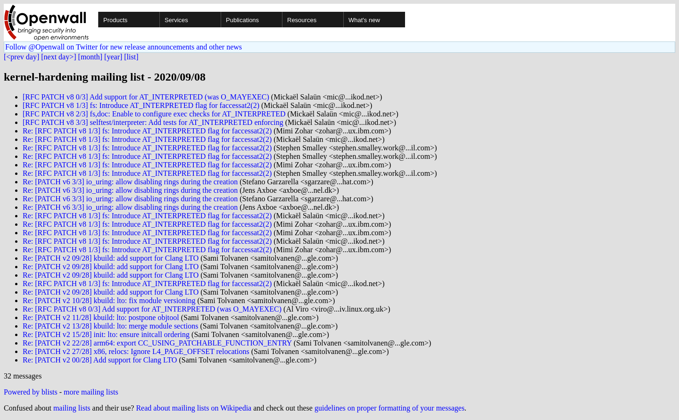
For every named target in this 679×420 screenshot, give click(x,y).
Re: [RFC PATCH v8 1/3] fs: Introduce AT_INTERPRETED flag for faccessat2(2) (147, 131)
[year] (113, 57)
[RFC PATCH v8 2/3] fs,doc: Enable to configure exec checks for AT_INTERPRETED (154, 114)
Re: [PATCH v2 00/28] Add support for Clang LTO (100, 360)
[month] (90, 57)
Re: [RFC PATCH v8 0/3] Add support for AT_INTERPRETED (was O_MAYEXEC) (152, 309)
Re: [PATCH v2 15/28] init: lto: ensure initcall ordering (106, 334)
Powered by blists (31, 392)
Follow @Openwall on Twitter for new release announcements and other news (123, 47)
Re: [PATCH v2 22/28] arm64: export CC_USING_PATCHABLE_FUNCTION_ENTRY (157, 343)
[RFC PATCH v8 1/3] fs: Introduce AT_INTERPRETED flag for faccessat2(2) (141, 105)
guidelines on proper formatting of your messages (389, 408)
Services (176, 20)
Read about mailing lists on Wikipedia (193, 408)
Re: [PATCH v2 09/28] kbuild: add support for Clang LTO (111, 258)
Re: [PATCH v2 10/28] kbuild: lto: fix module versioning (109, 300)
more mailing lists (91, 392)
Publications (242, 20)
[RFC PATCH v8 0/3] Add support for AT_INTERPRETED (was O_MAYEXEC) (146, 97)
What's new (364, 20)
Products (115, 20)
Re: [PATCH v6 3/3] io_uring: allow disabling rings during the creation (130, 182)
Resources (301, 20)
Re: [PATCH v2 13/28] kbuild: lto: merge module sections (110, 326)
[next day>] (58, 57)
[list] (131, 57)
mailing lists (72, 408)
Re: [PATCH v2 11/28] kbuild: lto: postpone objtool (101, 317)
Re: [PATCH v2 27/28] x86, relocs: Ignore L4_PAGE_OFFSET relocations (136, 351)
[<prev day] (21, 57)
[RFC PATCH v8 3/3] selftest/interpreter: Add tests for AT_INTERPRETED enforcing (153, 122)
